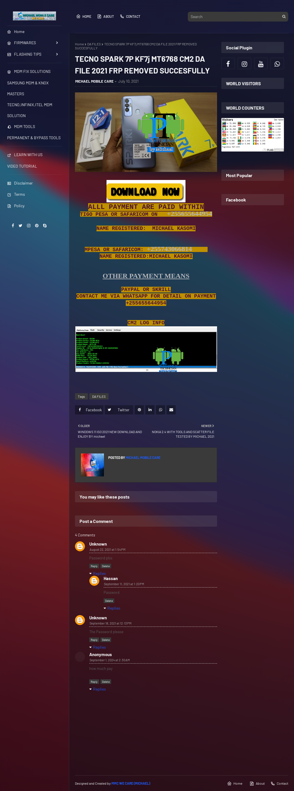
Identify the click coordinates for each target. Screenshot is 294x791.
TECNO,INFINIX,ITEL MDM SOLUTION (29, 110)
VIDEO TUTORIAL (22, 166)
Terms (16, 194)
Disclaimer (20, 183)
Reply (94, 566)
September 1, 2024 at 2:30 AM (110, 660)
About (105, 16)
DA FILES (94, 44)
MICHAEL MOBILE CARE (94, 81)
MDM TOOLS (21, 126)
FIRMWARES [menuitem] (21, 42)
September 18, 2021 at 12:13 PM (110, 623)
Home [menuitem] (15, 31)
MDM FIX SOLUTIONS (29, 71)
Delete (106, 566)
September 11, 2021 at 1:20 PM (124, 584)
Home (83, 16)
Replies (99, 573)
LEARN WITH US (24, 154)
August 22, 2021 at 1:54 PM (107, 549)
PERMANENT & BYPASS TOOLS (34, 137)
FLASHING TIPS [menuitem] (24, 54)
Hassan (111, 578)
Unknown (98, 543)
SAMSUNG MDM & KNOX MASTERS (28, 88)
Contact (130, 16)
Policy (15, 205)
